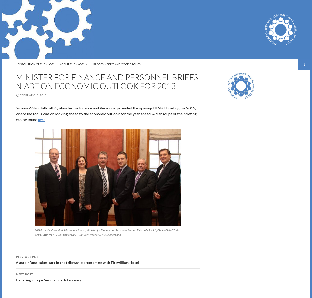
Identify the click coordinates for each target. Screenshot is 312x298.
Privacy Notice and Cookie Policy (117, 64)
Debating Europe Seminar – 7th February (108, 276)
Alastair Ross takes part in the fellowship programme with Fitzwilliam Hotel (108, 259)
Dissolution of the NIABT (36, 64)
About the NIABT (72, 64)
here (41, 119)
